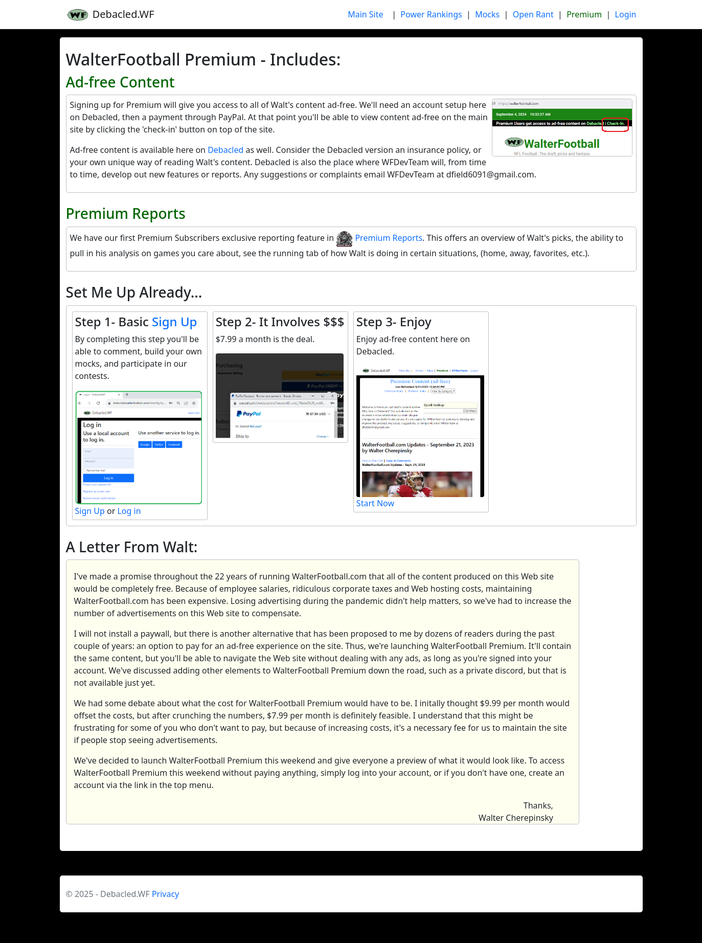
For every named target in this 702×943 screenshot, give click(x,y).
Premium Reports (379, 237)
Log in (129, 511)
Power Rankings (431, 14)
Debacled (225, 149)
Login (626, 14)
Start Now (375, 503)
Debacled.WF (110, 14)
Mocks (487, 14)
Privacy (165, 894)
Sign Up (174, 321)
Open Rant (533, 14)
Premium (584, 14)
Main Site (365, 14)
